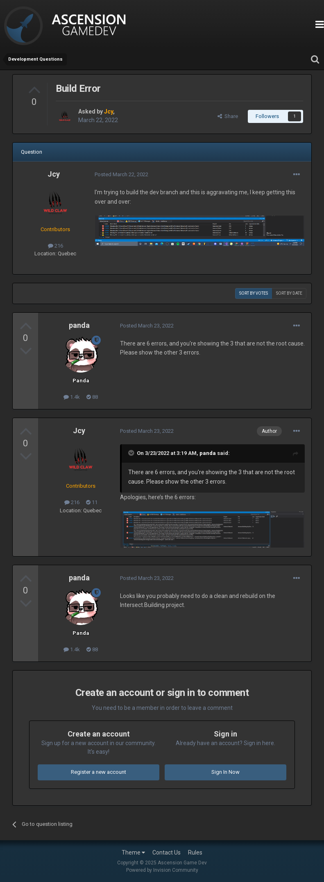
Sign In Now (225, 772)
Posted (121, 174)
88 (92, 397)
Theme (133, 852)
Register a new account (98, 772)
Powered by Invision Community (162, 870)
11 (91, 502)
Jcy (54, 174)
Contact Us (166, 852)
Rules (195, 852)
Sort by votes (253, 293)
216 (55, 246)
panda (79, 325)
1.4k (71, 397)
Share (228, 116)
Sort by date (289, 293)
